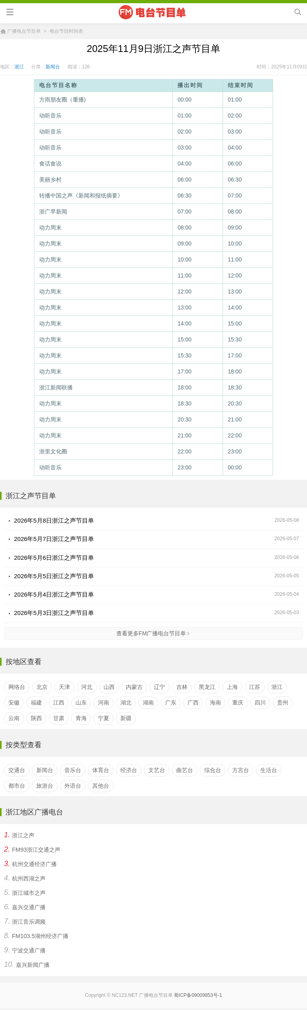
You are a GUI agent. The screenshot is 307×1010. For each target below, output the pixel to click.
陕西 (36, 718)
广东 (170, 702)
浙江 (19, 67)
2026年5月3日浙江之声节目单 (54, 612)
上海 (232, 686)
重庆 (237, 702)
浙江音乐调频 (29, 921)
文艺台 (156, 769)
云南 (14, 718)
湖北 (126, 702)
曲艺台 (184, 769)
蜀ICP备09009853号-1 (198, 995)
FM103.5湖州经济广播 (40, 935)
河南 (103, 702)
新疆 (126, 718)
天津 (64, 686)
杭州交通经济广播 (34, 863)
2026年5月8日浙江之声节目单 (54, 520)
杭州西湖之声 (29, 878)
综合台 (212, 769)
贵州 (282, 702)
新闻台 (53, 67)
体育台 (100, 769)
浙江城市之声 (29, 892)
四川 (260, 702)
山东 (81, 702)
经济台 (128, 769)
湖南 (148, 702)
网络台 (16, 686)
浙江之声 (23, 835)
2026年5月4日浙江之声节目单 (54, 594)
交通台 (16, 769)
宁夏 (103, 718)
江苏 (254, 686)
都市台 (16, 785)
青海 (81, 718)
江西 (58, 702)
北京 (42, 686)
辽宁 (159, 686)
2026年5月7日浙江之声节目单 (54, 538)
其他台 (100, 785)
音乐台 (72, 769)
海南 (215, 702)
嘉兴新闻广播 (33, 964)
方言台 (240, 769)
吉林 (181, 686)
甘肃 (58, 718)
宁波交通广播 (29, 950)
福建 (36, 702)
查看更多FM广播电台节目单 (153, 633)
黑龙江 (207, 686)
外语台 (72, 785)
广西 (193, 702)
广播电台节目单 (24, 31)
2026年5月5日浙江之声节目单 (54, 575)
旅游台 (44, 785)
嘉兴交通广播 (29, 907)
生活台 (268, 769)
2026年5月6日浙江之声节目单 (54, 557)
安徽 (14, 702)
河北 (86, 686)
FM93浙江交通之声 (36, 849)
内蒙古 (134, 686)
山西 (109, 686)
